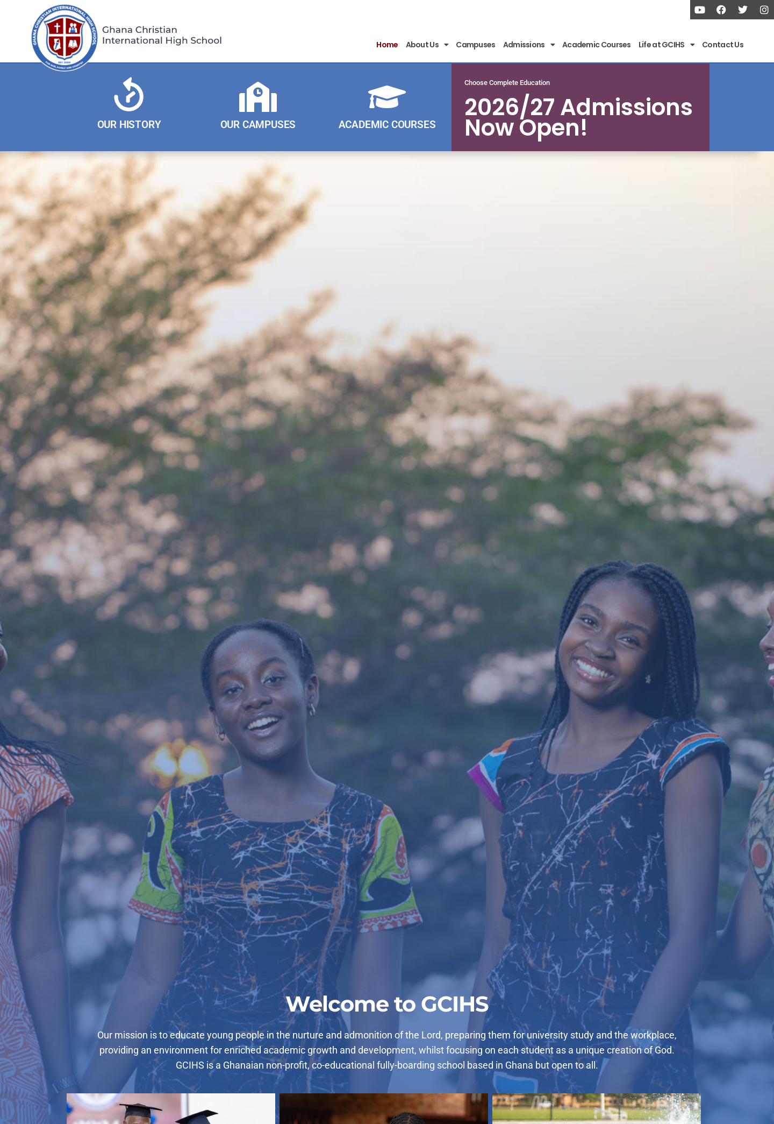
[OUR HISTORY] (129, 97)
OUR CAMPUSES (258, 124)
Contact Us (722, 44)
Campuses (475, 44)
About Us (427, 45)
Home (387, 44)
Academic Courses (596, 44)
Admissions (529, 45)
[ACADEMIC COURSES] (387, 97)
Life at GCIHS (666, 45)
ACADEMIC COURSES (387, 124)
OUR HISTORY (129, 124)
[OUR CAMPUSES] (258, 97)
